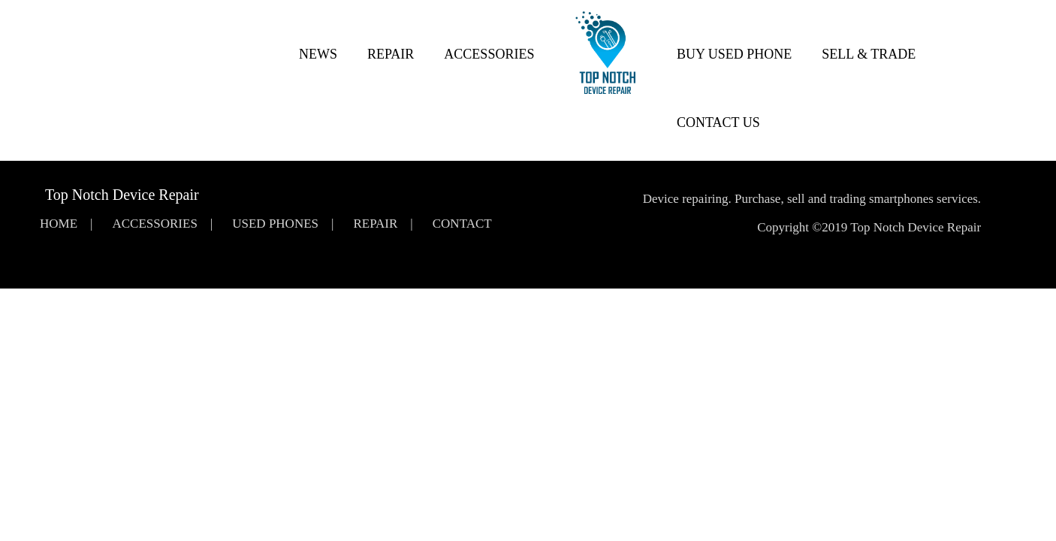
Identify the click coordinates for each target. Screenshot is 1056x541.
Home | (66, 223)
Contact (462, 223)
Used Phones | (282, 223)
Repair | (382, 223)
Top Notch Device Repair (122, 194)
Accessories (489, 54)
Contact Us (718, 122)
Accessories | (162, 223)
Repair (390, 54)
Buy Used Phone (734, 54)
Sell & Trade (869, 54)
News (318, 54)
